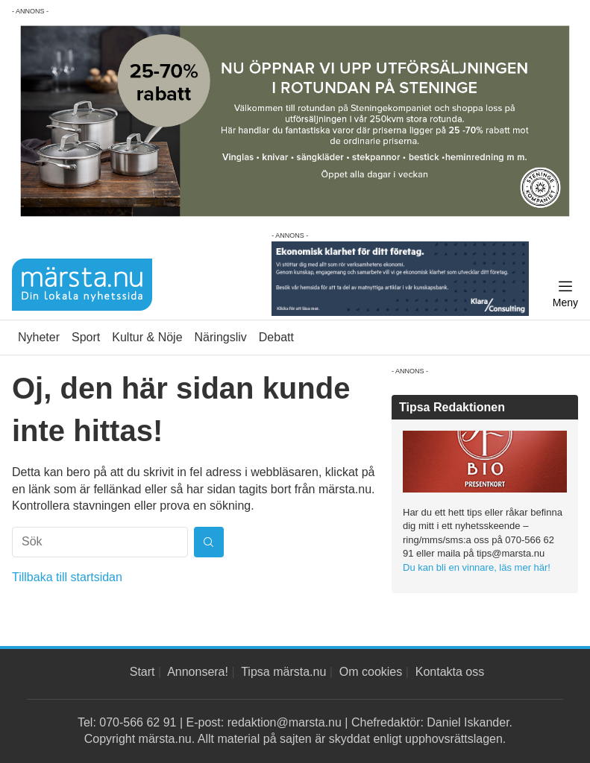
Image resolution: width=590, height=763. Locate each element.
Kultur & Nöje (147, 337)
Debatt (276, 337)
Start (142, 671)
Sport (86, 337)
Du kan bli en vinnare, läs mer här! (476, 567)
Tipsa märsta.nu (283, 671)
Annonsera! (197, 671)
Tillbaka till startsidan (67, 577)
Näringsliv (221, 337)
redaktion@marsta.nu (284, 722)
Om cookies (370, 671)
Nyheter (39, 337)
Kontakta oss (450, 671)
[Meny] (565, 294)
